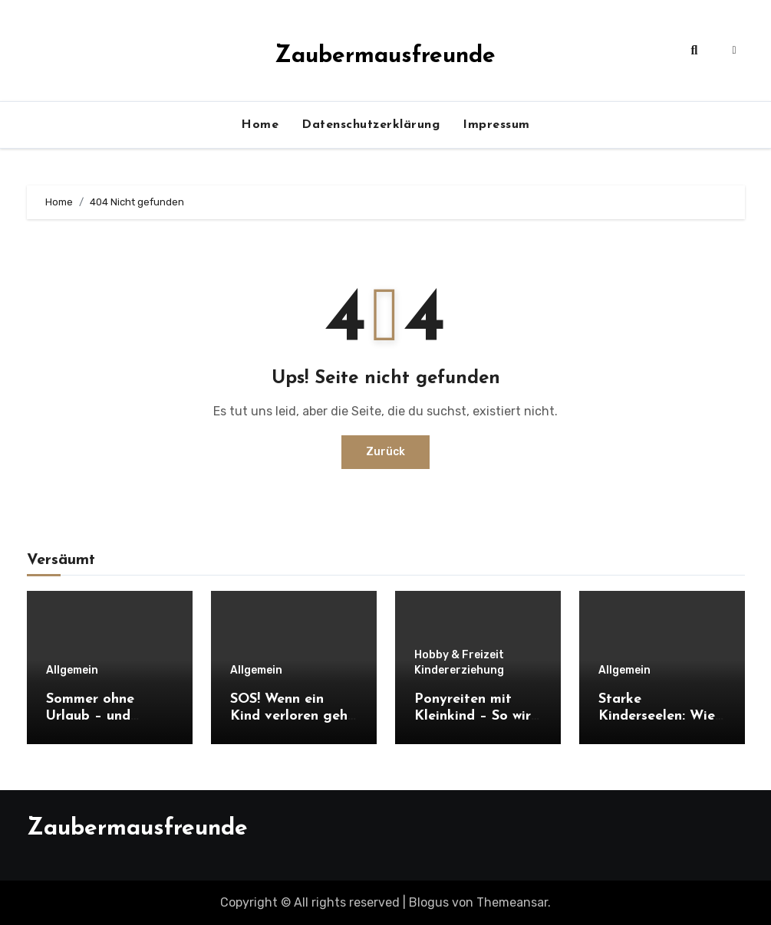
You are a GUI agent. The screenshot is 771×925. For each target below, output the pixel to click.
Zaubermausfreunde (385, 56)
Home (259, 125)
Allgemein (72, 670)
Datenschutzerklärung (370, 125)
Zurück (385, 451)
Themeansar (512, 902)
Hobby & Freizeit (459, 655)
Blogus (429, 902)
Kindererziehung (459, 670)
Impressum (496, 125)
